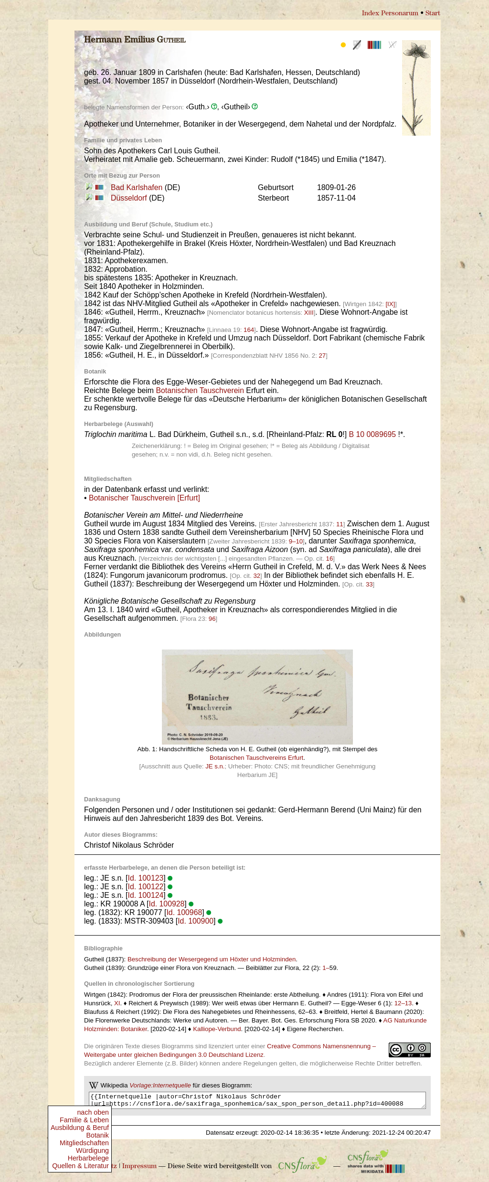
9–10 (296, 541)
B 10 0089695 (372, 434)
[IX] (390, 304)
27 (322, 355)
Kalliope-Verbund (217, 1029)
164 (249, 329)
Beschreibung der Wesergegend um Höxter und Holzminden (212, 959)
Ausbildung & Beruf (80, 1127)
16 (329, 558)
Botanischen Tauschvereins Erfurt (256, 757)
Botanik (97, 1135)
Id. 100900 (195, 921)
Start (432, 14)
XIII (309, 312)
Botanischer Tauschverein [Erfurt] (144, 498)
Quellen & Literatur (80, 1166)
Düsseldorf (129, 198)
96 (212, 618)
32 (256, 575)
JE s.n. (214, 766)
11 (339, 524)
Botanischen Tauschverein (200, 390)
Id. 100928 (167, 904)
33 (369, 584)
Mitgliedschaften (84, 1143)
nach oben (93, 1112)
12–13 (403, 1003)
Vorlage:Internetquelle (160, 1085)
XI (117, 1003)
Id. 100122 (146, 887)
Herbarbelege (88, 1158)
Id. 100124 (146, 895)
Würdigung (92, 1150)
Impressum (139, 1169)
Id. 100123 (146, 878)
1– (326, 967)
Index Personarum (390, 14)
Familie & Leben (84, 1120)
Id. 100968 (184, 912)
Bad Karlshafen (136, 187)
